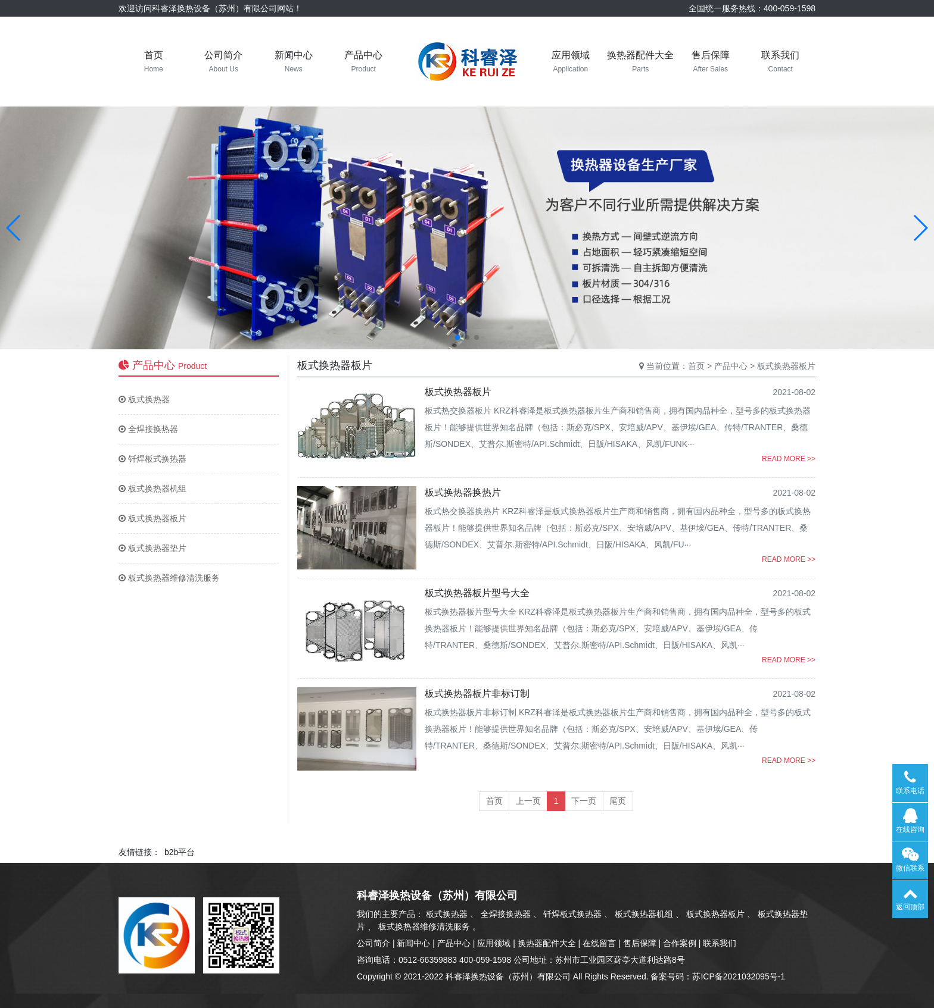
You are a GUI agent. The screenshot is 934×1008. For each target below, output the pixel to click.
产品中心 (731, 366)
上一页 (528, 801)
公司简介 (373, 943)
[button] (14, 228)
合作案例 (679, 943)
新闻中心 (413, 943)
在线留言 (599, 943)
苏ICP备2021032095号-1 (738, 976)
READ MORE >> (788, 459)
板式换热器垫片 (152, 548)
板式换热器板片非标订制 (477, 693)
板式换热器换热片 (463, 492)
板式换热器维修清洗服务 (169, 578)
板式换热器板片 (152, 518)
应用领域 (493, 943)
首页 (696, 366)
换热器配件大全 (547, 943)
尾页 (617, 801)
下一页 (583, 801)
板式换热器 (144, 399)
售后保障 (639, 943)
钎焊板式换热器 (152, 459)
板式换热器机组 (152, 488)
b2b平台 (179, 852)
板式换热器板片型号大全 (477, 593)
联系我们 (719, 943)
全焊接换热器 (148, 429)
